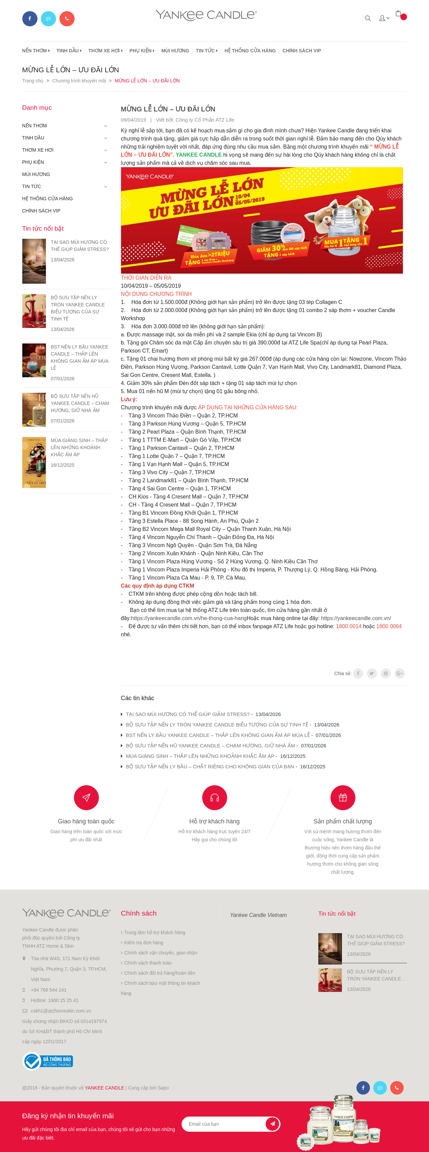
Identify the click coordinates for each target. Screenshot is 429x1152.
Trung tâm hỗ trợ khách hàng (154, 932)
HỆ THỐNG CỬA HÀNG (250, 50)
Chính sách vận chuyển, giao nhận (160, 952)
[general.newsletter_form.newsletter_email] (231, 1124)
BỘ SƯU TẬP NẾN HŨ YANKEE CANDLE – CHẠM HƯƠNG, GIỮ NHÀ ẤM (210, 745)
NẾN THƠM (36, 50)
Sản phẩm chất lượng (343, 821)
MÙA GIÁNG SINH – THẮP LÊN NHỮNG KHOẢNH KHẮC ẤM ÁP (200, 756)
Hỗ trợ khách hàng (214, 821)
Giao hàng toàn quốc (86, 821)
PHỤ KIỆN (142, 50)
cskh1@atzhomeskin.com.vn (61, 1011)
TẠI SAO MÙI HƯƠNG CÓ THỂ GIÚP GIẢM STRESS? (188, 714)
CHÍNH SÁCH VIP (302, 50)
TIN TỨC (207, 50)
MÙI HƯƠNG (175, 50)
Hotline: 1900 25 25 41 (55, 1000)
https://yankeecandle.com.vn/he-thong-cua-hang (188, 618)
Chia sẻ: (343, 673)
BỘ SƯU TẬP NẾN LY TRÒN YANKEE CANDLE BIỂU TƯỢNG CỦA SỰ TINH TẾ (217, 724)
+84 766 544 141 (49, 990)
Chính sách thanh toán (148, 963)
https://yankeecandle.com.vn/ (356, 618)
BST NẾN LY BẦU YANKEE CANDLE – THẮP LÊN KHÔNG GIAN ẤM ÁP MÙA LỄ (218, 735)
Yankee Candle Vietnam (258, 915)
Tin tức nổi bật (43, 228)
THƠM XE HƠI (105, 50)
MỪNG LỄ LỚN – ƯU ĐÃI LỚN (177, 108)
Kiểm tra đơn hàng (143, 942)
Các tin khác (137, 698)
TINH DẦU (69, 50)
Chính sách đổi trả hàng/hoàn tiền (159, 973)
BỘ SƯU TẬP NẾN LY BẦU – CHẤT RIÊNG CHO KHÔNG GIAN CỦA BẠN (210, 766)
